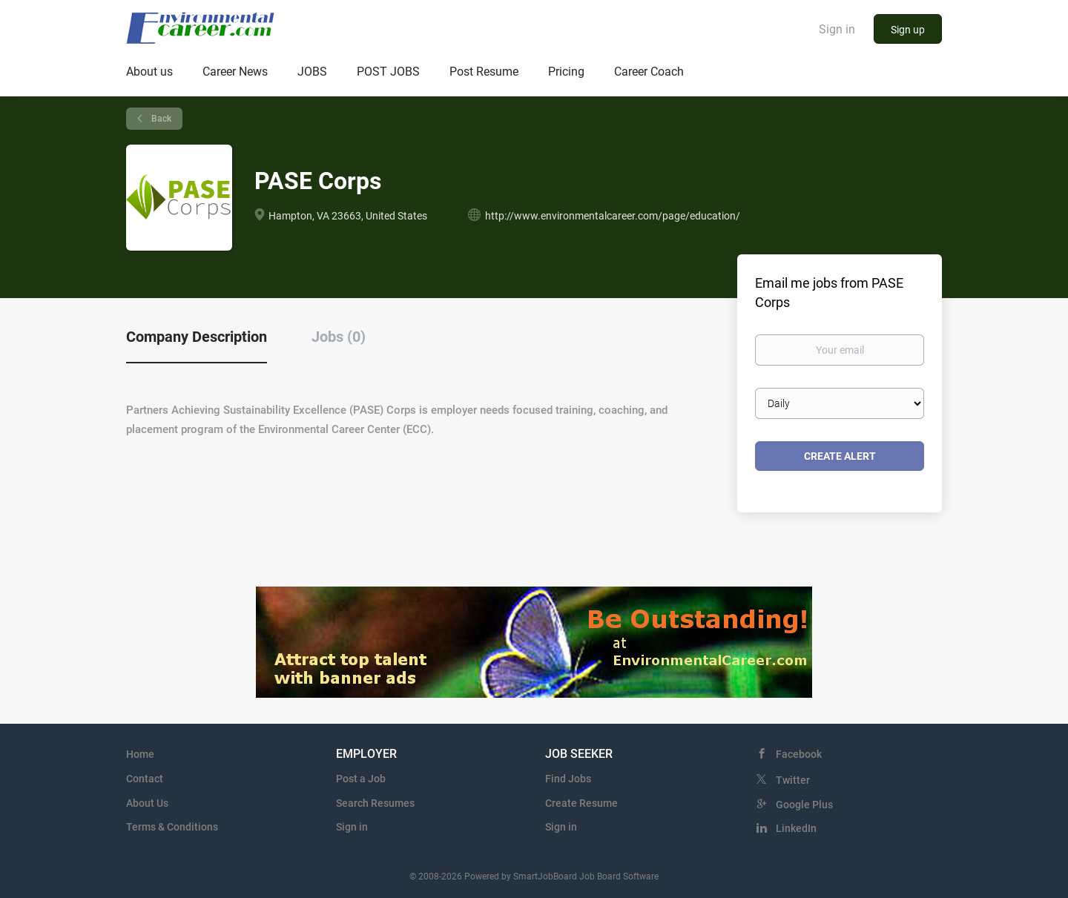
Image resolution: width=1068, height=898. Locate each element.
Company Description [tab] (196, 337)
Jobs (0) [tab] (339, 337)
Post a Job (361, 779)
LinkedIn (796, 828)
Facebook (799, 754)
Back (160, 118)
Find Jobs (568, 779)
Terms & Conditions (172, 827)
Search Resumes (375, 803)
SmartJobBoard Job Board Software (586, 876)
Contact (144, 779)
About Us (147, 803)
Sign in (837, 29)
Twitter (793, 780)
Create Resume (581, 803)
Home (140, 754)
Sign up (908, 30)
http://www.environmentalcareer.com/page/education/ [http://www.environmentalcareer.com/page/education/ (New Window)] (612, 216)
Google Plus (804, 804)
